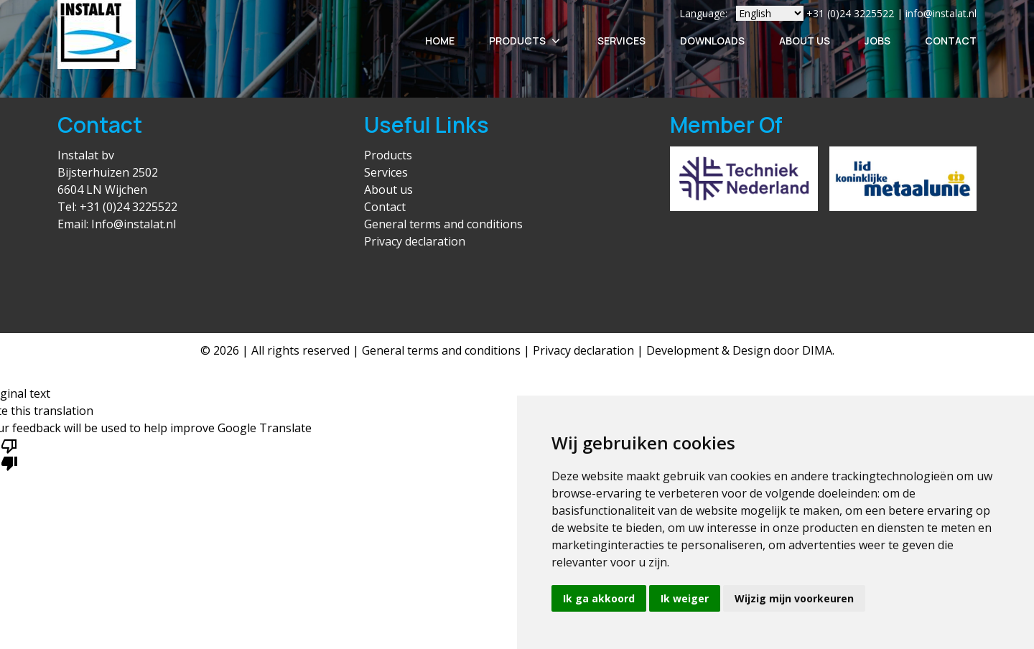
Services (621, 40)
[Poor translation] (9, 453)
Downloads (712, 40)
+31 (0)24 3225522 (128, 207)
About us (388, 189)
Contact (951, 40)
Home (440, 40)
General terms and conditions (443, 224)
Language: (703, 13)
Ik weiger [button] (685, 598)
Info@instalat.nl (133, 224)
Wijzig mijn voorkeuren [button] (794, 598)
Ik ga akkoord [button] (599, 598)
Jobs (877, 40)
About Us (804, 40)
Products (526, 41)
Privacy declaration (414, 241)
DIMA (817, 350)
